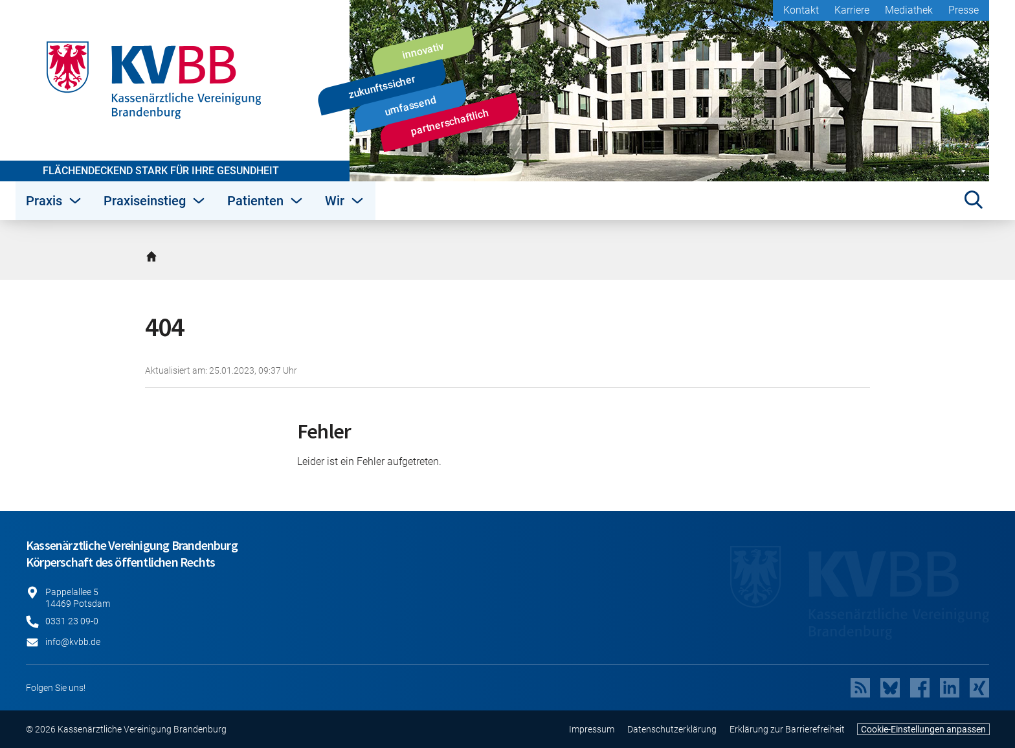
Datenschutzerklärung (672, 729)
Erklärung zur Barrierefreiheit (787, 729)
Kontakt (801, 10)
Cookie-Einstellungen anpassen (923, 729)
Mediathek (909, 10)
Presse (963, 10)
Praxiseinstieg (155, 201)
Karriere (851, 10)
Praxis (54, 201)
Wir (345, 201)
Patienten (265, 201)
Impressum (591, 729)
